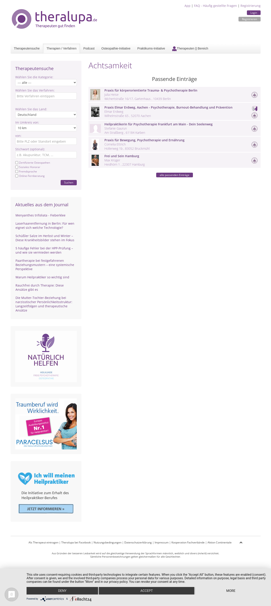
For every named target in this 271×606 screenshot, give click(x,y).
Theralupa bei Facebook (76, 542)
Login (253, 13)
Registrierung (250, 6)
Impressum (162, 542)
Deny (62, 591)
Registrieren (249, 19)
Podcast (89, 48)
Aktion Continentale (220, 542)
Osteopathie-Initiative (116, 48)
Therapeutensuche (27, 48)
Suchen (68, 182)
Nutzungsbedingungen (107, 542)
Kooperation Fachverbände (188, 542)
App (187, 6)
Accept (146, 591)
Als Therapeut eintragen (43, 542)
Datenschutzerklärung (138, 542)
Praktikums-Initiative (151, 48)
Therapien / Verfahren (61, 48)
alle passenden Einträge (174, 175)
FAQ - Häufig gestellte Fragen (215, 6)
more (230, 591)
